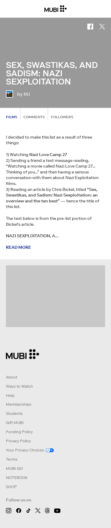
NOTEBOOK (17, 477)
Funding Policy (19, 431)
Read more (18, 247)
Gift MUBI (15, 422)
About (11, 377)
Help (10, 395)
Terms (11, 459)
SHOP (11, 486)
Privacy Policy (18, 440)
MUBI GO (14, 468)
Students (14, 413)
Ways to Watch (19, 386)
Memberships (18, 404)
